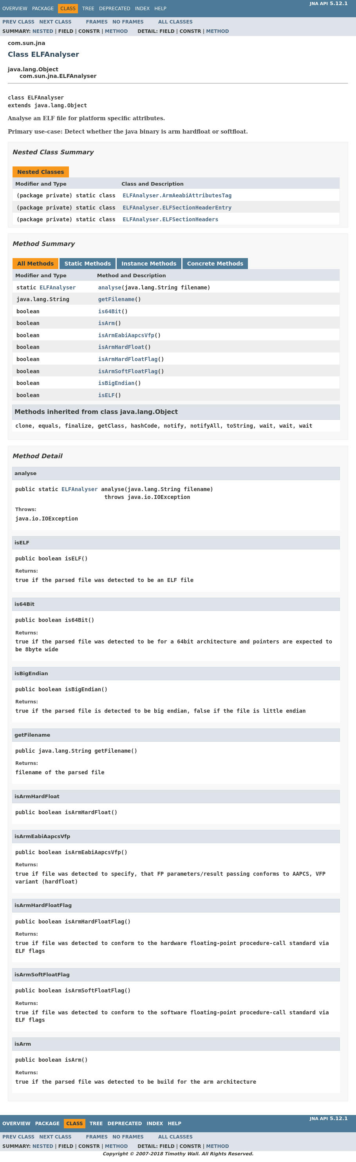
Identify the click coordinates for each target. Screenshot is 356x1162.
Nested (43, 31)
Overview (14, 8)
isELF (106, 395)
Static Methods (87, 263)
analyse (109, 287)
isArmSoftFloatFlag (128, 371)
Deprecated (114, 8)
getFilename (116, 299)
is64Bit (109, 311)
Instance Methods (148, 263)
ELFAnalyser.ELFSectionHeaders (170, 219)
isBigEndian (116, 383)
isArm (106, 323)
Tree (88, 8)
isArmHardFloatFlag (128, 359)
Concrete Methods (215, 263)
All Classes (175, 22)
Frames (97, 22)
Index (142, 8)
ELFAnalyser (58, 287)
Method (116, 31)
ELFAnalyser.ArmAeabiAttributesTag (177, 195)
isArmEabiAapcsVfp (126, 335)
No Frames (128, 22)
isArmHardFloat (121, 347)
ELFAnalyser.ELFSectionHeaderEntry (177, 207)
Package (43, 8)
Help (160, 8)
